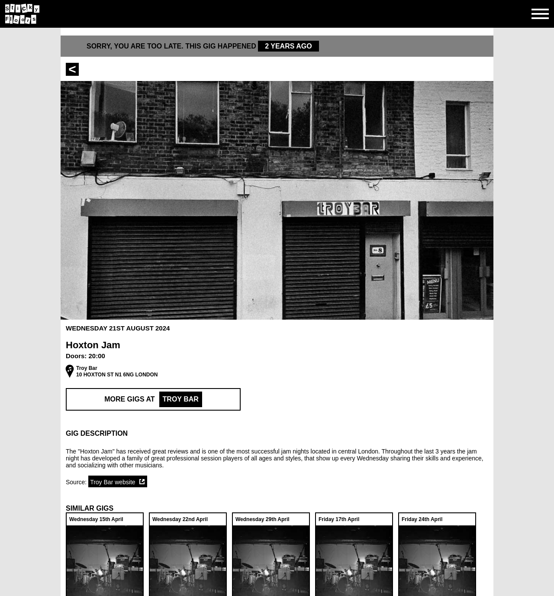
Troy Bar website (112, 482)
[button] (277, 433)
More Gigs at (153, 399)
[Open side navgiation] (540, 14)
